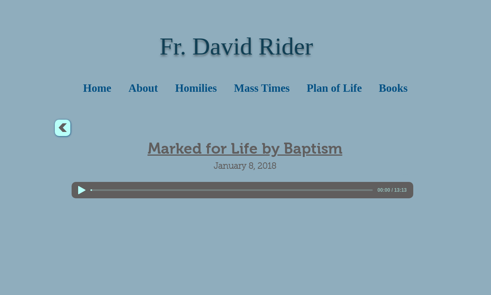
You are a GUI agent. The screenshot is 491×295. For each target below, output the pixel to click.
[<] (62, 128)
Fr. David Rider (236, 46)
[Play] (82, 190)
